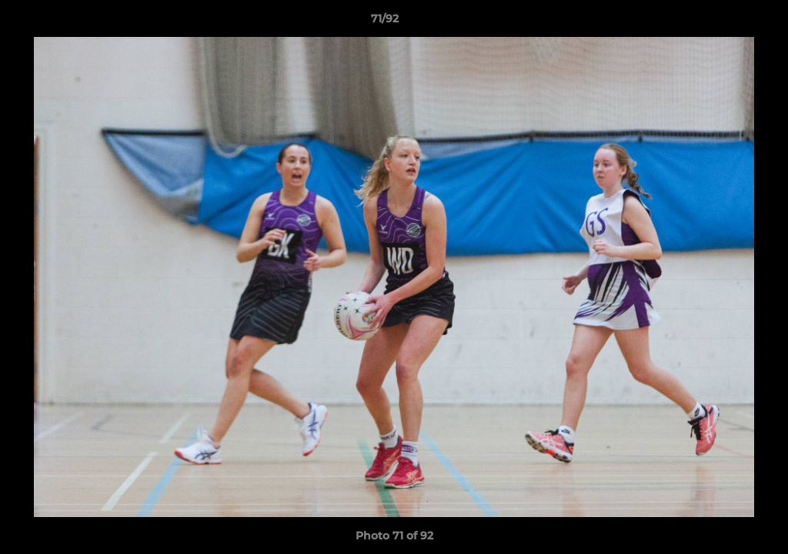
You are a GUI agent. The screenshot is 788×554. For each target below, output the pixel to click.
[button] (723, 22)
